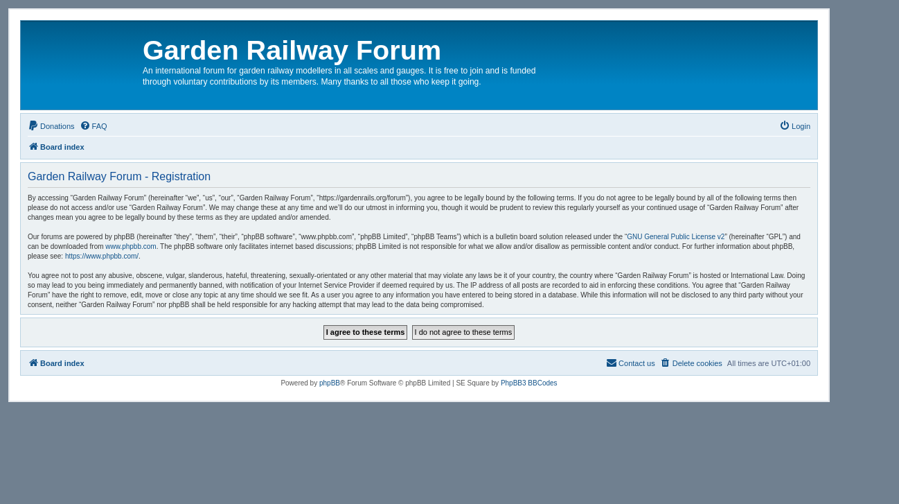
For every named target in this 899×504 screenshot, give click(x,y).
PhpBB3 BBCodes (529, 383)
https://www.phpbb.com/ (102, 256)
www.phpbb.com (130, 246)
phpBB (329, 383)
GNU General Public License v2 (675, 237)
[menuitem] (51, 126)
